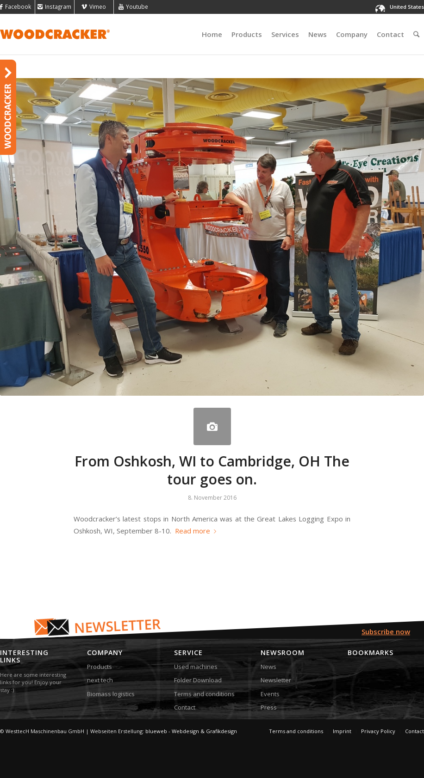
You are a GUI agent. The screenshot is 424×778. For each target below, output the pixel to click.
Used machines (196, 666)
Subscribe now (386, 631)
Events (270, 694)
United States (407, 6)
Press (269, 707)
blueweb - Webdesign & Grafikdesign (191, 731)
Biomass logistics (111, 694)
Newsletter (276, 680)
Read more (197, 530)
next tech (100, 680)
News (268, 666)
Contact (184, 707)
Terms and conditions (204, 694)
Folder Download (198, 680)
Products (99, 666)
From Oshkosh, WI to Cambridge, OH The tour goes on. (212, 470)
